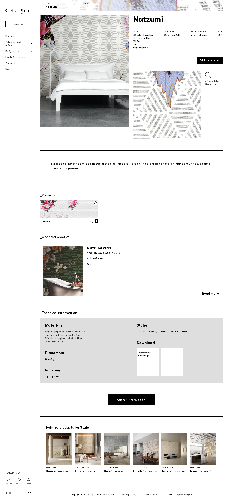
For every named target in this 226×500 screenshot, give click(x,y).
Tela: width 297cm (54, 341)
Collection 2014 (81, 4)
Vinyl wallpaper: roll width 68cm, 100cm (65, 331)
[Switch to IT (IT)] (24, 492)
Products (9, 36)
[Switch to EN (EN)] (29, 492)
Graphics (18, 24)
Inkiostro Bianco (199, 35)
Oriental (172, 331)
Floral (139, 331)
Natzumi (91, 4)
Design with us (12, 51)
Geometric (150, 331)
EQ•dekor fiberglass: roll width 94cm (63, 338)
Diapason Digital (183, 494)
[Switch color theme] (8, 493)
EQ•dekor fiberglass (143, 35)
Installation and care (15, 57)
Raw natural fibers (142, 38)
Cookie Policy (151, 494)
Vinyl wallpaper (141, 47)
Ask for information (210, 60)
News (8, 69)
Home (45, 4)
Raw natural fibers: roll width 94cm (63, 335)
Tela (135, 44)
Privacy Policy (129, 494)
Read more (210, 293)
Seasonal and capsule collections (61, 4)
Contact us (11, 63)
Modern (161, 331)
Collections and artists (13, 44)
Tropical (183, 331)
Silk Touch (138, 41)
